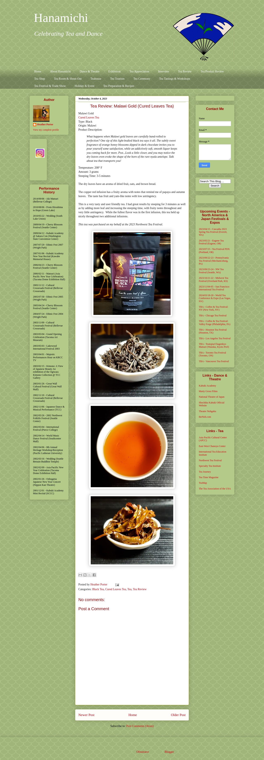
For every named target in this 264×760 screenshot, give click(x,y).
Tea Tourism (117, 78)
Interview (163, 71)
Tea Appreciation (139, 71)
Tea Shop (39, 78)
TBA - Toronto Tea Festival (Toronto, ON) (212, 354)
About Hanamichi (60, 71)
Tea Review (185, 71)
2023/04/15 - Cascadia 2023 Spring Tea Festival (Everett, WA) (213, 232)
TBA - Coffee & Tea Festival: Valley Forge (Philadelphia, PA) (214, 322)
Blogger (169, 751)
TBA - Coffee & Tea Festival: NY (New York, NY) (213, 308)
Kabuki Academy (207, 385)
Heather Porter (99, 584)
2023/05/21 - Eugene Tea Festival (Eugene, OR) (211, 242)
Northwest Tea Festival (210, 460)
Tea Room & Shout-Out (67, 78)
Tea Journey (205, 471)
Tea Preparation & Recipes (118, 85)
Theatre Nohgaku (207, 411)
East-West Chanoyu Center (212, 446)
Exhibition (114, 71)
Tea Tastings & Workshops (174, 78)
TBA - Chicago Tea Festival (212, 315)
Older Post (178, 715)
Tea (129, 589)
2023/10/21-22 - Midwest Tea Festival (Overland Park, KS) (213, 279)
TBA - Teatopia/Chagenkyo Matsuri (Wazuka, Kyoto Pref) (214, 345)
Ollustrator (142, 751)
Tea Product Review (212, 71)
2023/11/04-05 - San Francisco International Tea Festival (214, 288)
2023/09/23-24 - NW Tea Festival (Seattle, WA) (211, 271)
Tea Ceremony (141, 78)
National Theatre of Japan (211, 396)
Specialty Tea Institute (210, 466)
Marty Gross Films (208, 391)
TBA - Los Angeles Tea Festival (215, 338)
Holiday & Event (84, 85)
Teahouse (95, 78)
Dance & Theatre (89, 71)
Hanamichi (61, 18)
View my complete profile (46, 129)
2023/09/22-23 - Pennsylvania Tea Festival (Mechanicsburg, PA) (214, 260)
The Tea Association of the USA (215, 488)
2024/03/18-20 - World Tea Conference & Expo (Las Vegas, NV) (215, 298)
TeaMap (203, 482)
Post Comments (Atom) (140, 726)
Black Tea (98, 589)
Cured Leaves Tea (88, 117)
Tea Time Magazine (208, 477)
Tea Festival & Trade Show (50, 85)
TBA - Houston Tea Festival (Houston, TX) (213, 331)
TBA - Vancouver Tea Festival (214, 361)
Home (37, 71)
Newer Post (86, 715)
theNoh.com (205, 416)
